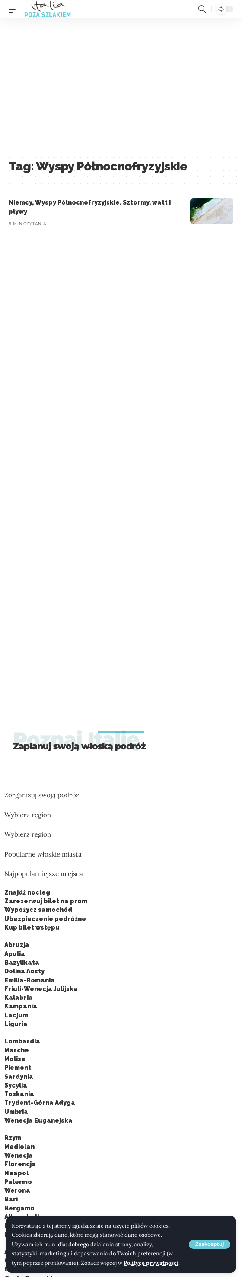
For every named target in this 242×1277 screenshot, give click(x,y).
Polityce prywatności (151, 1262)
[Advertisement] (121, 83)
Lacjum (16, 1015)
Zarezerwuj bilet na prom (45, 901)
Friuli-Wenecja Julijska (41, 988)
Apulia (14, 953)
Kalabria (18, 997)
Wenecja (18, 1155)
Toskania (19, 1094)
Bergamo (19, 1208)
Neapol (16, 1173)
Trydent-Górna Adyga (39, 1102)
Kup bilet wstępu (32, 927)
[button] (209, 1244)
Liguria (16, 1023)
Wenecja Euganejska (38, 1120)
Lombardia (22, 1041)
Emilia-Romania (29, 980)
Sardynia (18, 1076)
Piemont (17, 1067)
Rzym (12, 1137)
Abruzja (16, 944)
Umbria (16, 1111)
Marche (16, 1050)
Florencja (20, 1164)
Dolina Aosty (24, 971)
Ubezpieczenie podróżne (45, 918)
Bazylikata (21, 962)
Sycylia (15, 1085)
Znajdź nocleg (27, 892)
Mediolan (19, 1146)
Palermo (18, 1181)
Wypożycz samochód (38, 909)
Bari (11, 1199)
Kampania (20, 1006)
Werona (17, 1190)
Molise (14, 1059)
